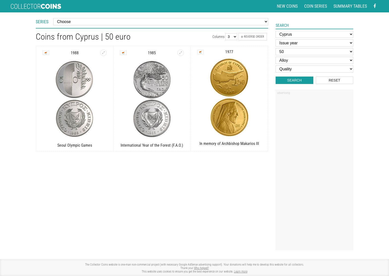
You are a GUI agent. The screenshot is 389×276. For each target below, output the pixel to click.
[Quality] (314, 69)
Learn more (240, 271)
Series (42, 21)
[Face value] (314, 51)
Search (294, 80)
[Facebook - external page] (374, 6)
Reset (334, 80)
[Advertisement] (314, 171)
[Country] (314, 34)
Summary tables (350, 6)
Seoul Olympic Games (74, 145)
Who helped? (201, 268)
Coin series (315, 6)
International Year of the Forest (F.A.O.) (152, 145)
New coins (287, 6)
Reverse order (252, 36)
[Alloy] (314, 60)
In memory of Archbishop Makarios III (229, 143)
